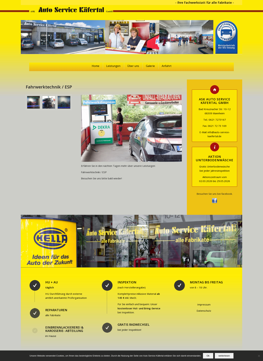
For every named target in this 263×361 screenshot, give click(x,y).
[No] (258, 355)
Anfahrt (166, 66)
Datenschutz (204, 310)
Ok (208, 355)
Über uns (133, 66)
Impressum (204, 304)
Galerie (150, 66)
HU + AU (51, 282)
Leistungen (113, 66)
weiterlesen (224, 355)
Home (95, 66)
